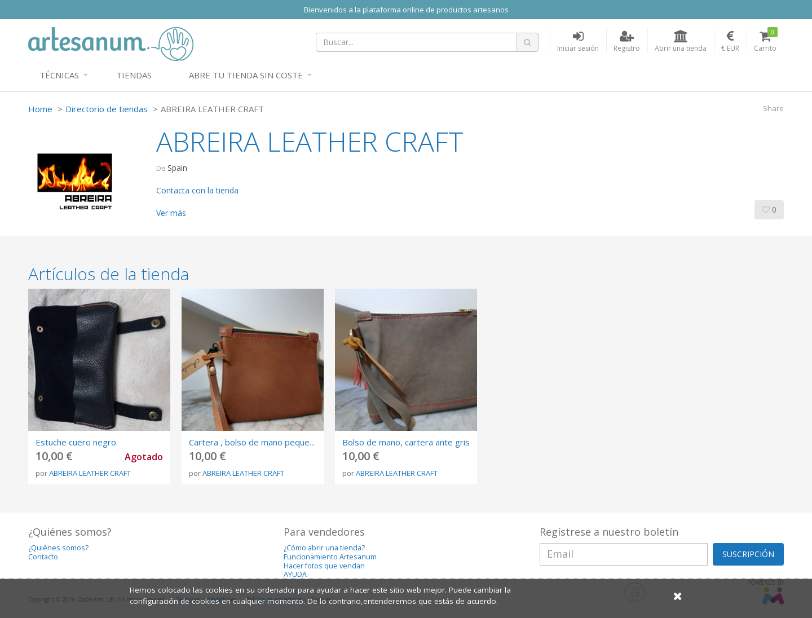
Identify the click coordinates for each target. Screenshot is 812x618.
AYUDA (295, 574)
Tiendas (134, 75)
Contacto (43, 557)
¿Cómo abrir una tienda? (324, 548)
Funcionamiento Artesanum (330, 557)
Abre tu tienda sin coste (246, 75)
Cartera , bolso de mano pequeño (254, 442)
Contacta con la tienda (197, 190)
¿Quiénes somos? (58, 548)
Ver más (171, 213)
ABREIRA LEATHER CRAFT (90, 473)
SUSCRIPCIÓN (748, 554)
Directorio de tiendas (106, 108)
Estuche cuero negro (76, 442)
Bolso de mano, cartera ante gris (406, 442)
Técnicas (59, 75)
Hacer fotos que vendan (324, 566)
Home (40, 108)
